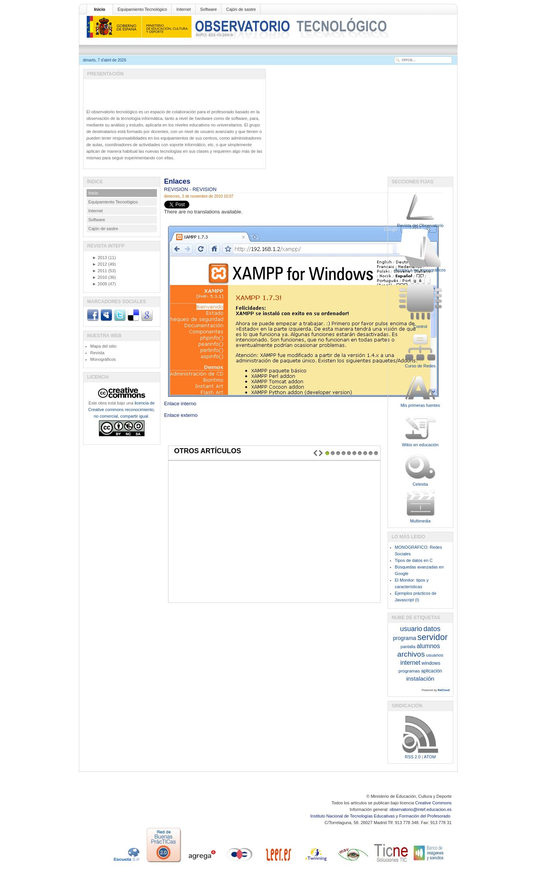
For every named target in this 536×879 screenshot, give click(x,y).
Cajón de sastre (241, 9)
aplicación (431, 671)
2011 (99, 270)
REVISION (177, 189)
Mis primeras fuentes (420, 405)
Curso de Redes (420, 366)
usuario (411, 629)
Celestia (420, 484)
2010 (99, 277)
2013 (99, 257)
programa (404, 638)
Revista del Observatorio (420, 225)
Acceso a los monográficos (420, 270)
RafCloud (443, 690)
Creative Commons (433, 802)
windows (431, 663)
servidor (432, 637)
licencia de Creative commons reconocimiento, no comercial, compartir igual (121, 409)
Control (420, 326)
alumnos (428, 646)
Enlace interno (302, 401)
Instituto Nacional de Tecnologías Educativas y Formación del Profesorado (380, 816)
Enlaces (177, 181)
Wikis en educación (420, 444)
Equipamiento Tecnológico (142, 9)
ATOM (430, 756)
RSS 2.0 (412, 756)
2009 (99, 284)
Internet (183, 9)
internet (410, 662)
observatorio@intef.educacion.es (420, 809)
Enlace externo (181, 415)
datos (432, 629)
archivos (411, 654)
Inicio (99, 9)
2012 (99, 264)
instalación (420, 678)
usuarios (434, 654)
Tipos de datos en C (414, 560)
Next (321, 453)
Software (208, 9)
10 (376, 453)
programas (409, 670)
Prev (315, 453)
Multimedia (420, 521)
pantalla (408, 646)
